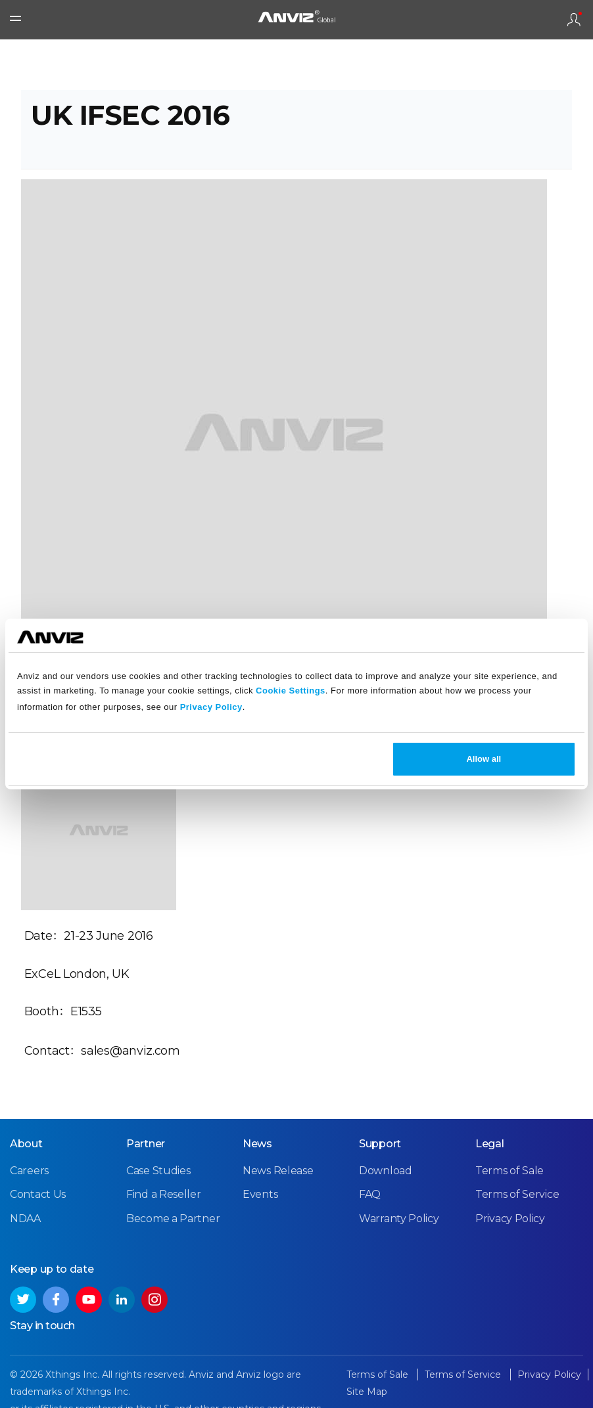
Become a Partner (173, 1218)
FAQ (370, 1194)
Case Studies (158, 1170)
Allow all (483, 759)
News (257, 1143)
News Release (278, 1170)
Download (385, 1170)
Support (380, 1143)
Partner (145, 1143)
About (26, 1143)
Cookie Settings (290, 690)
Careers (29, 1170)
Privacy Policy (211, 707)
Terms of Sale (509, 1170)
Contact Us (38, 1194)
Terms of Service (517, 1194)
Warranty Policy (399, 1218)
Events (260, 1194)
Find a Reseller (163, 1194)
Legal (489, 1143)
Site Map (366, 1391)
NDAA (25, 1218)
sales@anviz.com (130, 1051)
